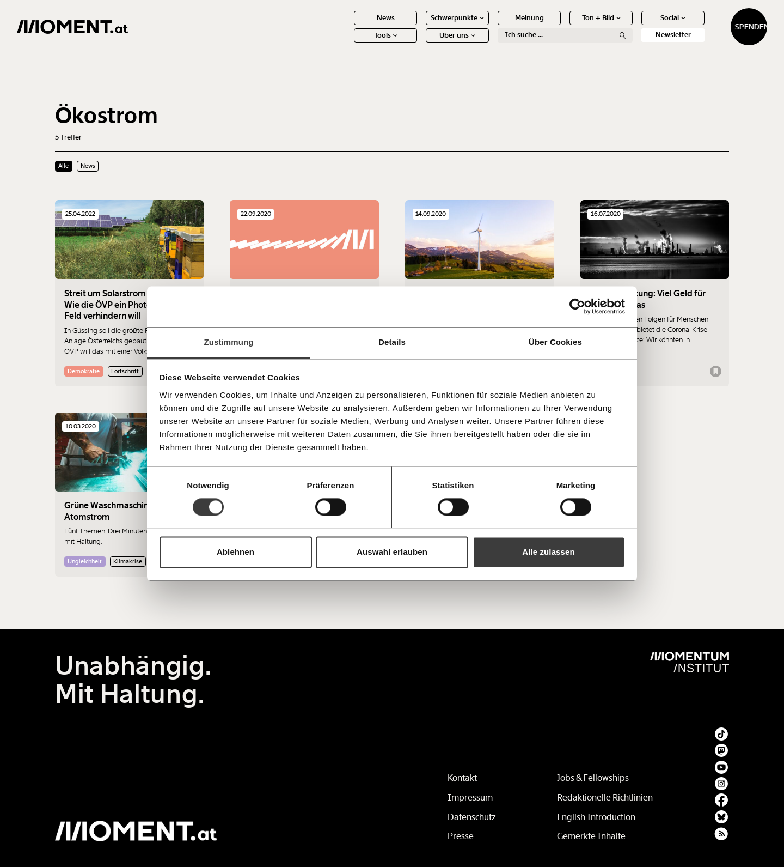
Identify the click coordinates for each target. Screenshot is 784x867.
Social (634, 26)
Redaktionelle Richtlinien (605, 797)
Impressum (470, 797)
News (348, 26)
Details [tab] (392, 342)
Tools (347, 43)
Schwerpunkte (419, 26)
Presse (461, 836)
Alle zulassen (548, 552)
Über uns (419, 43)
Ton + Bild (563, 26)
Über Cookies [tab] (555, 342)
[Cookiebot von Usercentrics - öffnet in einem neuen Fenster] (577, 306)
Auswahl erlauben (392, 552)
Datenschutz (472, 817)
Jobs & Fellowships (593, 778)
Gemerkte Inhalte (591, 836)
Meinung (491, 26)
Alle (63, 165)
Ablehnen (235, 552)
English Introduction (596, 817)
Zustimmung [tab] (229, 342)
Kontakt (462, 778)
